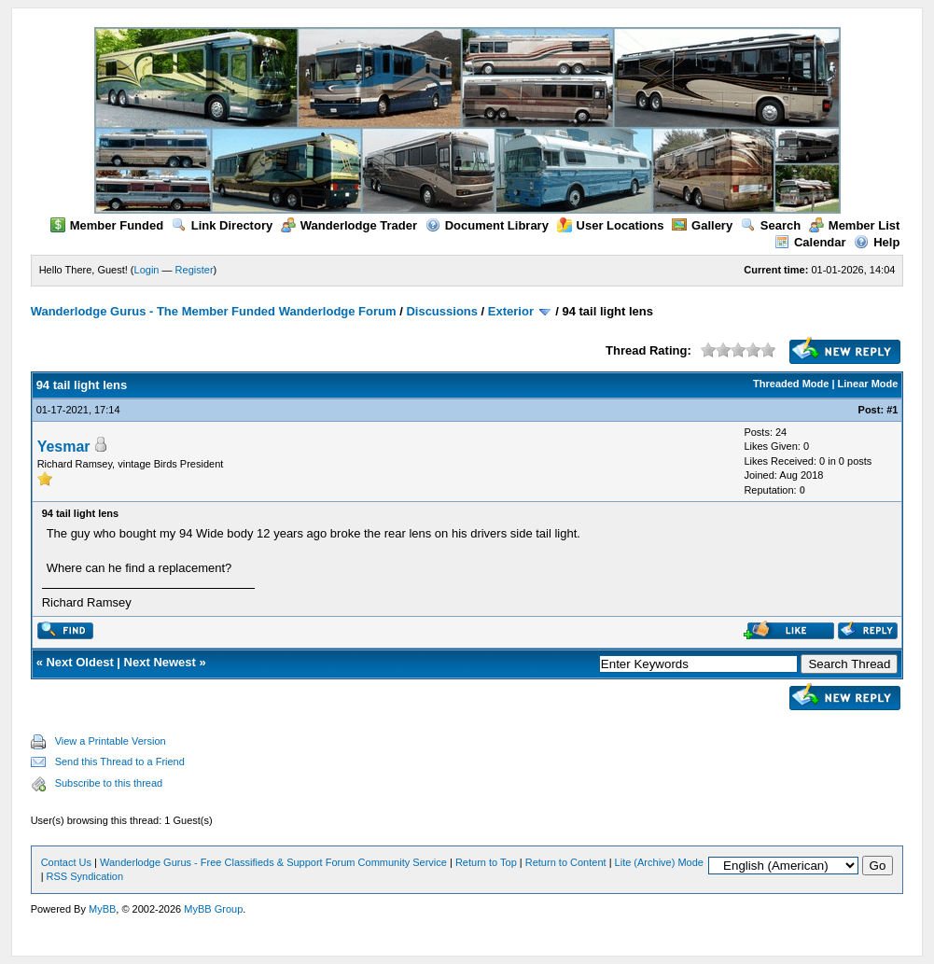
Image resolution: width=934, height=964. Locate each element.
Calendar (810, 242)
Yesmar (64, 446)
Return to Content (565, 862)
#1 (892, 409)
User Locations (610, 225)
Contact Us (66, 862)
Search (771, 225)
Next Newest (160, 662)
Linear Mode (868, 383)
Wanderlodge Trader (349, 225)
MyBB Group (213, 909)
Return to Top (486, 862)
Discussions (442, 311)
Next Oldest (79, 662)
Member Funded (106, 225)
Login (147, 269)
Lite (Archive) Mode (659, 862)
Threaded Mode (791, 383)
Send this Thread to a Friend (120, 761)
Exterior (511, 311)
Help (876, 242)
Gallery (702, 225)
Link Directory (222, 225)
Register (194, 269)
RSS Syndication (85, 876)
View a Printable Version (110, 741)
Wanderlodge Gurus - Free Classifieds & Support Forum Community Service (273, 862)
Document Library (487, 225)
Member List (854, 225)
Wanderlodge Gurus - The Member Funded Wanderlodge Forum (214, 311)
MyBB (102, 909)
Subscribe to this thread (109, 783)
